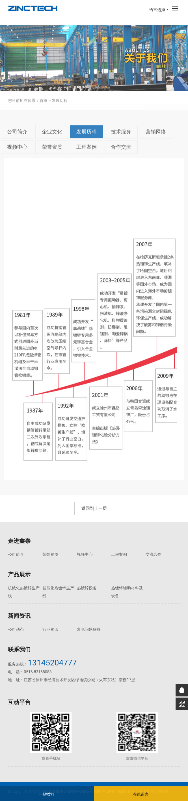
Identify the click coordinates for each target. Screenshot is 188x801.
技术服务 (121, 139)
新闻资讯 (19, 615)
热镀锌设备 (87, 588)
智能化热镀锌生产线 (58, 592)
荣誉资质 (52, 154)
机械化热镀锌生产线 (24, 592)
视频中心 (17, 154)
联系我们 (19, 649)
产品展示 (19, 574)
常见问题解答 (89, 629)
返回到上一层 (94, 508)
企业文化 (52, 139)
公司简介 (17, 139)
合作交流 (121, 154)
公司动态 (16, 629)
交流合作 (153, 554)
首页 (43, 108)
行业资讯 (50, 629)
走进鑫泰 (19, 540)
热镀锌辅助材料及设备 (127, 592)
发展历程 (86, 139)
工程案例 (86, 154)
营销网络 (156, 139)
